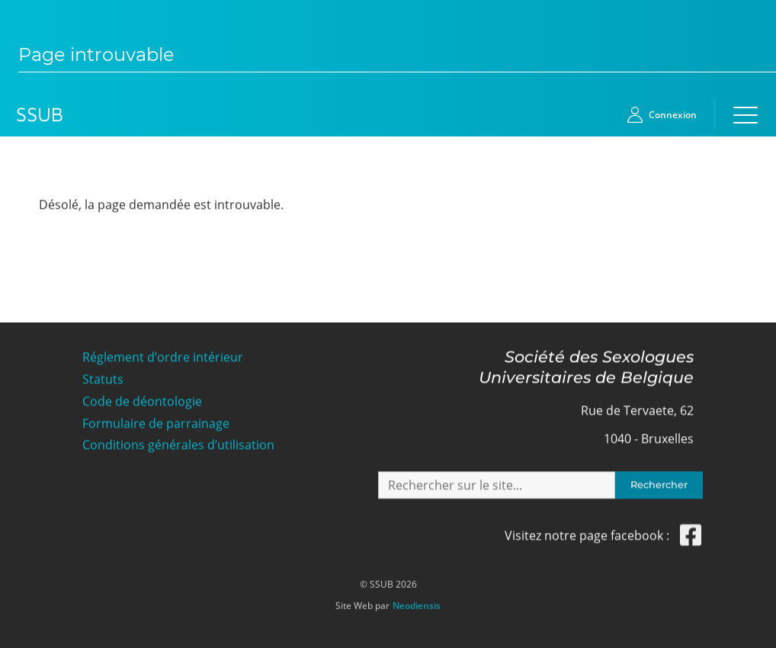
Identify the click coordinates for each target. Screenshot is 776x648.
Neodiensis (417, 601)
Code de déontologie (142, 401)
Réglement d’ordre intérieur (162, 356)
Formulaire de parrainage (155, 422)
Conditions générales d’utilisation (178, 444)
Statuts (102, 379)
